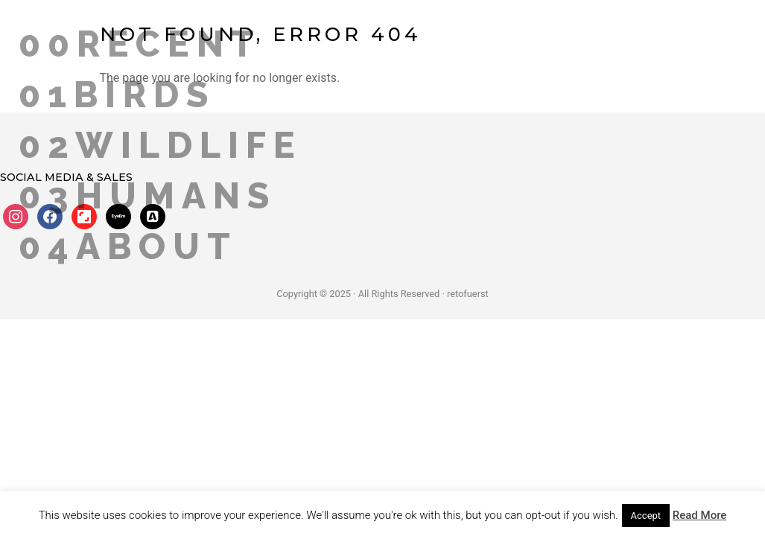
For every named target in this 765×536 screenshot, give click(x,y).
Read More (700, 515)
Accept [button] (646, 515)
